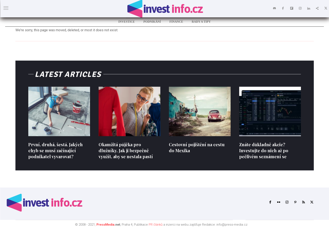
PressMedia (105, 225)
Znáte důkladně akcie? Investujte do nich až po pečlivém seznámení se (263, 150)
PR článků (155, 225)
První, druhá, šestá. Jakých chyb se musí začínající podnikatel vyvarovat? (55, 150)
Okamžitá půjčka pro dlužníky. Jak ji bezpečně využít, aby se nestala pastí (126, 150)
